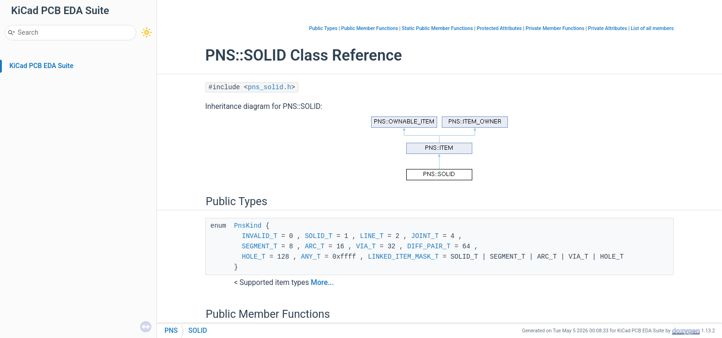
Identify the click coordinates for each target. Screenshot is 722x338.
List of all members (652, 28)
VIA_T (366, 246)
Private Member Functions (555, 28)
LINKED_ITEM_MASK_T (403, 257)
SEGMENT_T (259, 246)
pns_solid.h (269, 87)
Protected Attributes (498, 28)
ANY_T (310, 257)
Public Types (323, 28)
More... (322, 282)
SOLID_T (319, 236)
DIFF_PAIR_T (428, 246)
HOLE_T (253, 257)
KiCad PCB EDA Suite (41, 66)
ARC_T (315, 246)
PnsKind (247, 226)
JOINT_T (425, 236)
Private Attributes (607, 28)
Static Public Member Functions (437, 28)
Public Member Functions (369, 28)
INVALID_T (259, 236)
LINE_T (371, 236)
